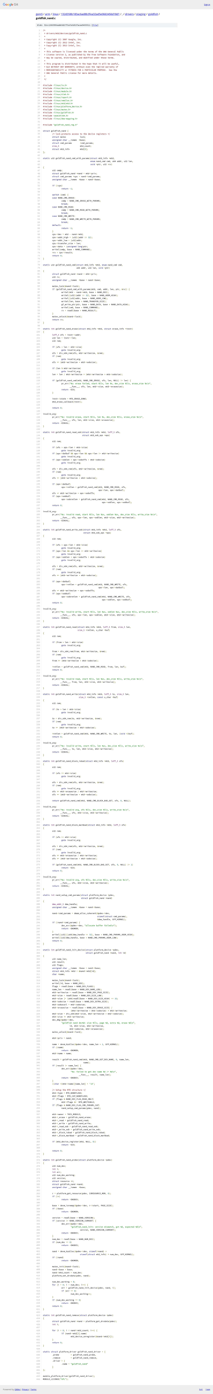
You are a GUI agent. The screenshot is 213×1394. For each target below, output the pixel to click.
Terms (33, 1389)
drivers (129, 14)
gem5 (39, 14)
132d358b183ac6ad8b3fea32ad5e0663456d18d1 (90, 14)
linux (56, 14)
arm (47, 14)
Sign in (207, 4)
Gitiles (17, 1389)
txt (201, 1389)
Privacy (25, 1389)
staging (141, 14)
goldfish (153, 14)
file (95, 25)
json (207, 1389)
